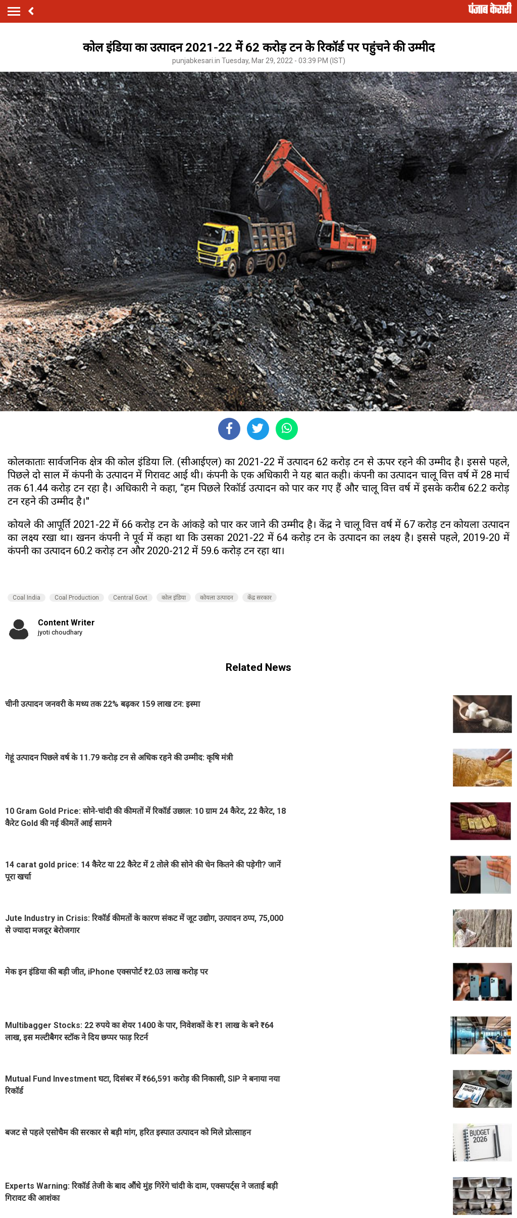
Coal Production (77, 597)
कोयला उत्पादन (216, 597)
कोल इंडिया (174, 597)
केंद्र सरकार (259, 597)
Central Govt (130, 597)
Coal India (26, 597)
